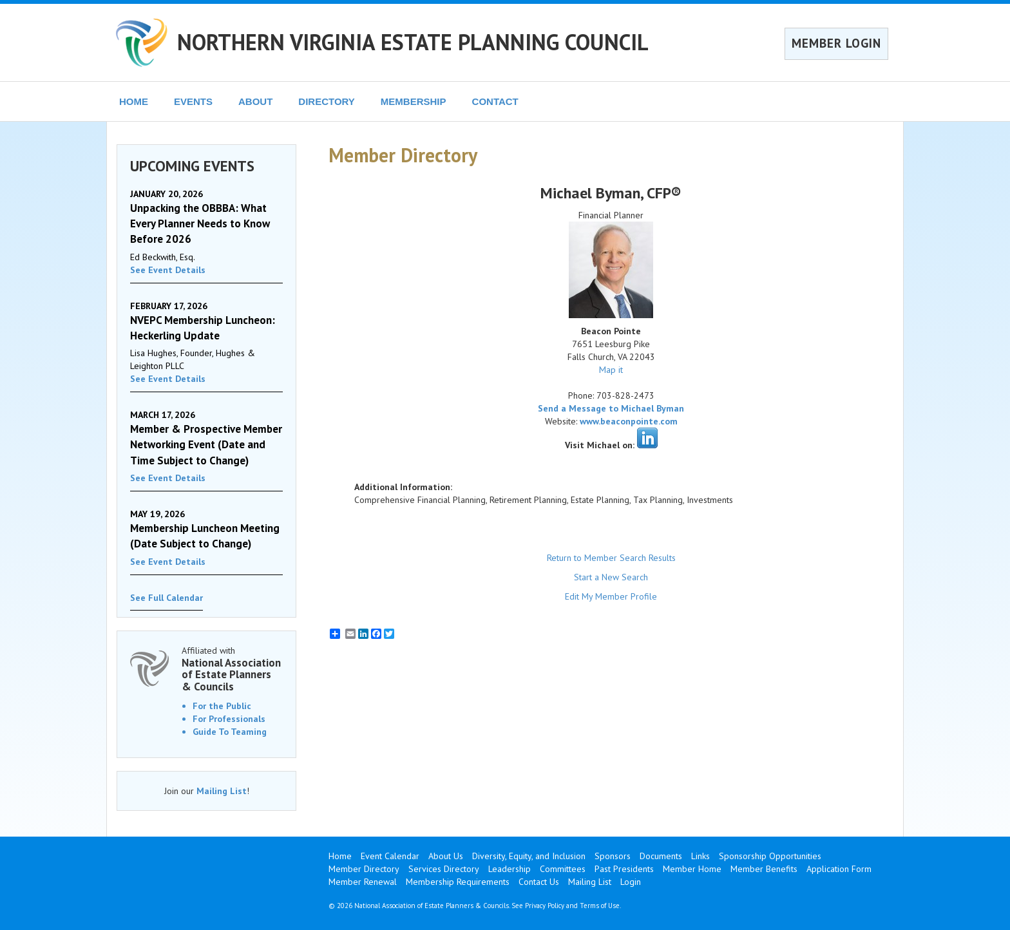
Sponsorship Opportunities (770, 856)
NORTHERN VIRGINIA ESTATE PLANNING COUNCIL (413, 42)
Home (340, 856)
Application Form (839, 869)
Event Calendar (390, 856)
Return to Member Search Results (611, 558)
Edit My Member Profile (611, 596)
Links (700, 856)
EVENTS (193, 101)
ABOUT (255, 101)
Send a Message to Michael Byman (611, 408)
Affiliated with (232, 669)
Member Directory (364, 869)
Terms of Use (600, 905)
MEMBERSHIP (413, 101)
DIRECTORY (326, 101)
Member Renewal (363, 881)
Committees (563, 869)
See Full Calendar (166, 597)
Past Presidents (624, 869)
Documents (661, 856)
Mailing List (221, 791)
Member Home (692, 869)
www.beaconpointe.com (629, 421)
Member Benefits (763, 869)
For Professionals (229, 719)
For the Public (222, 706)
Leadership (509, 869)
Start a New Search (611, 577)
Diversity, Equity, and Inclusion (529, 856)
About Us (445, 856)
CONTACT (495, 101)
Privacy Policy (544, 905)
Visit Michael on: (599, 445)
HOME (133, 101)
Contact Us (539, 881)
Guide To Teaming (230, 731)
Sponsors (613, 856)
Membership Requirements (458, 881)
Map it (611, 369)
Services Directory (443, 869)
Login (630, 881)
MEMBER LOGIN (836, 43)
